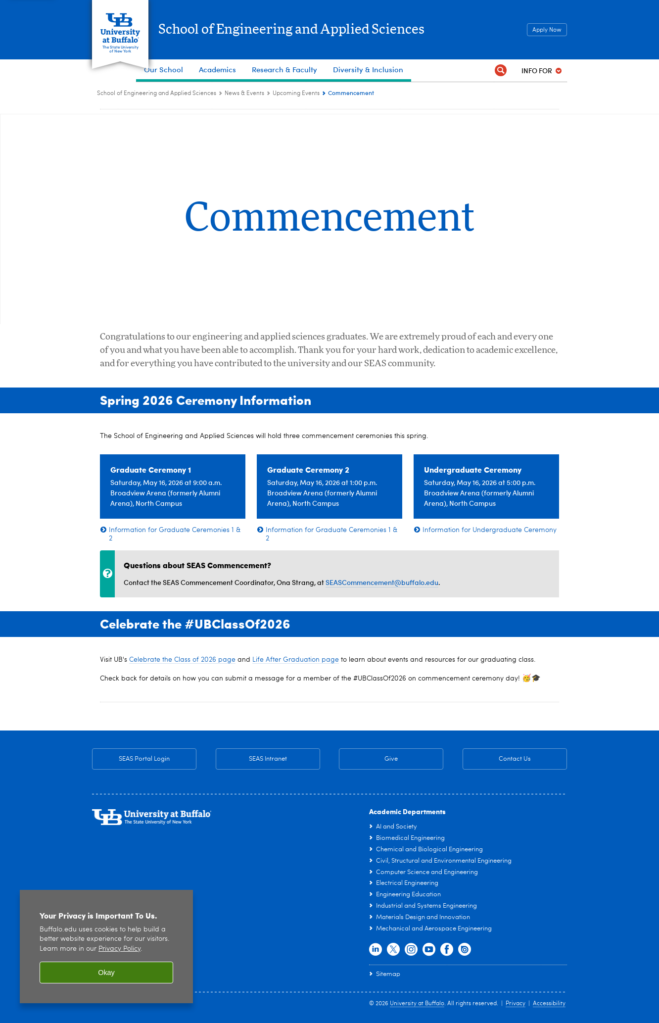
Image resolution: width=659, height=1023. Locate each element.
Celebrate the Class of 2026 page (182, 659)
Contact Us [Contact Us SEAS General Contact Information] (497, 759)
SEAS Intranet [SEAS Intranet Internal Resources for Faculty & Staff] (251, 759)
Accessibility (549, 1004)
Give (391, 759)
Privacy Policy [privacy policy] (119, 949)
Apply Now (547, 30)
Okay (106, 972)
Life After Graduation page (295, 659)
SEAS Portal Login (144, 759)
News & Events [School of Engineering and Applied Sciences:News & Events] (244, 94)
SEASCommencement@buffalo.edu (382, 582)
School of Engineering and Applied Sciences (311, 30)
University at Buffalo (417, 1004)
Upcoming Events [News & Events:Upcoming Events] (296, 94)
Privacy (515, 1004)
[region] (106, 946)
